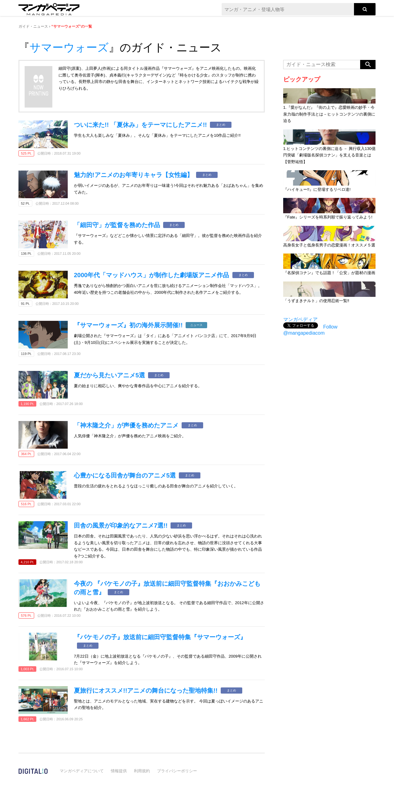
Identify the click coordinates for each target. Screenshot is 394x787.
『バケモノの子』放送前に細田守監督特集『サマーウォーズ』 (160, 637)
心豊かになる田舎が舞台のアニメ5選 (125, 475)
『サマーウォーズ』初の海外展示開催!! (128, 325)
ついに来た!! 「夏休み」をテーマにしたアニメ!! (140, 124)
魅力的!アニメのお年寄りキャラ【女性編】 (133, 174)
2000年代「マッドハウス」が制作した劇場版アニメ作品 (151, 275)
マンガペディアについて (82, 771)
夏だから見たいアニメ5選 (109, 375)
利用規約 (142, 771)
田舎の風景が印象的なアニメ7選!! (120, 525)
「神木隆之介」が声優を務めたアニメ (126, 425)
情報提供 (119, 771)
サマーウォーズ (69, 47)
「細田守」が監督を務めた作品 (117, 225)
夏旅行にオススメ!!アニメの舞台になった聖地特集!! (146, 690)
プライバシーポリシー (177, 771)
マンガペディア (300, 319)
